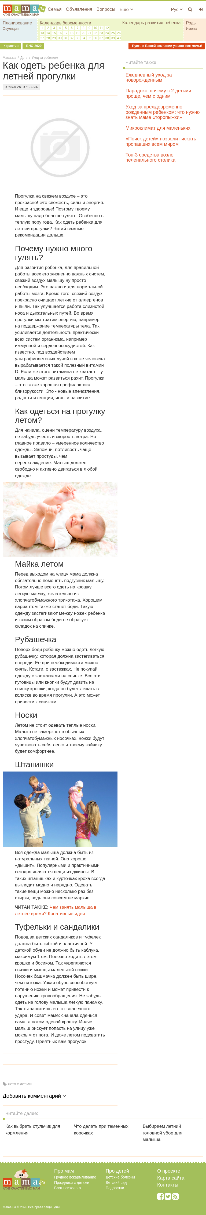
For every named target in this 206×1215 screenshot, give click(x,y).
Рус (177, 9)
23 (101, 33)
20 (83, 33)
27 (42, 38)
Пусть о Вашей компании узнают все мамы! (166, 46)
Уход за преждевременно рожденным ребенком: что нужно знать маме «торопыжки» (163, 112)
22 (95, 33)
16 (60, 33)
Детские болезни (120, 1177)
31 (66, 38)
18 (71, 33)
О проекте (168, 1171)
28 (48, 38)
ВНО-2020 (33, 46)
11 (101, 28)
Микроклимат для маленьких (158, 128)
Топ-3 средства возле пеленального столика (150, 157)
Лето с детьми (20, 1084)
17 (66, 33)
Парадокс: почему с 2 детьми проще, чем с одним (158, 93)
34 (83, 38)
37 (101, 38)
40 (119, 38)
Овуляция (11, 29)
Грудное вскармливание (75, 1177)
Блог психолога (67, 1188)
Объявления (79, 9)
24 (107, 33)
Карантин (11, 46)
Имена (191, 29)
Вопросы (106, 9)
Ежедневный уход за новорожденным (149, 77)
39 (113, 38)
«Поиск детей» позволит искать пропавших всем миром (161, 141)
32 (71, 38)
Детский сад (116, 1182)
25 (113, 33)
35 (89, 38)
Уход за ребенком (45, 58)
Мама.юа (9, 58)
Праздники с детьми (71, 1182)
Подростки (115, 1188)
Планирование (17, 23)
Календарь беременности (65, 23)
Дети (23, 58)
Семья (54, 9)
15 (54, 33)
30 (60, 38)
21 (89, 33)
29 (54, 38)
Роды (191, 23)
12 (107, 28)
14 (48, 33)
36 (95, 38)
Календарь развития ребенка (151, 22)
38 (107, 38)
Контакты (167, 1185)
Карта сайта (170, 1178)
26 (119, 33)
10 (95, 28)
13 (42, 33)
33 (77, 38)
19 (77, 33)
